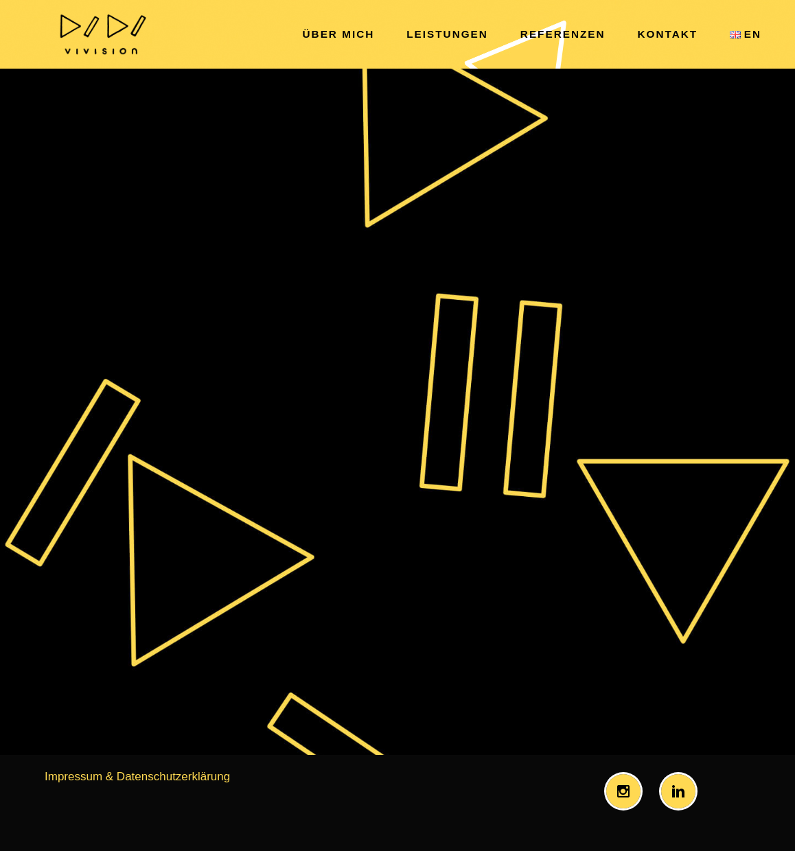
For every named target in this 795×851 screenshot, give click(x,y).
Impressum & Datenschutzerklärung (137, 776)
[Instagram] (626, 791)
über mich (339, 34)
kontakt (668, 34)
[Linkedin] (681, 791)
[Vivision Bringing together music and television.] (102, 34)
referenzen (563, 34)
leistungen (447, 34)
